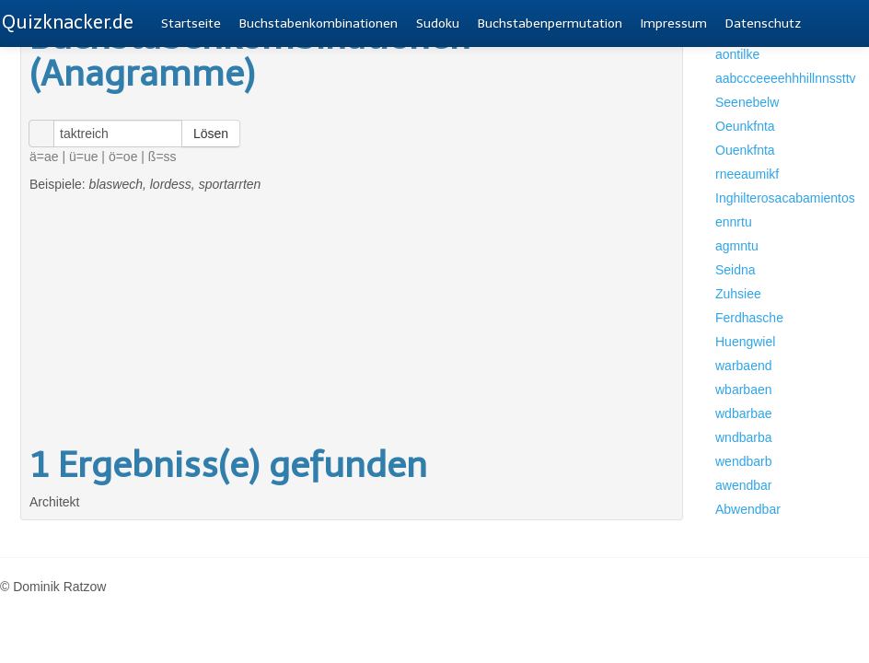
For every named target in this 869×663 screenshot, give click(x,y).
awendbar (743, 485)
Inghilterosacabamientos (772, 198)
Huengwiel (745, 341)
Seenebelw (747, 102)
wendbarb (743, 461)
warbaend (743, 365)
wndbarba (743, 437)
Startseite (191, 23)
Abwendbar (748, 509)
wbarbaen (743, 389)
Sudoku (437, 23)
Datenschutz (763, 23)
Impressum (674, 23)
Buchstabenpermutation (550, 23)
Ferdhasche (749, 317)
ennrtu (733, 222)
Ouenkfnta (745, 150)
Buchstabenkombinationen (318, 23)
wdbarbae (743, 413)
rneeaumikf (747, 174)
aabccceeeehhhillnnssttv (772, 78)
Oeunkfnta (745, 126)
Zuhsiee (738, 293)
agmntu (737, 245)
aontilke (737, 54)
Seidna (735, 269)
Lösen (210, 133)
